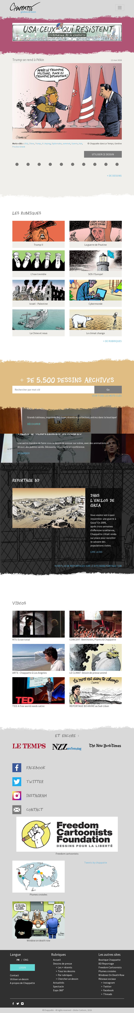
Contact (14, 975)
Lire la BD (96, 551)
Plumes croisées (107, 971)
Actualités (58, 982)
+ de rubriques (112, 341)
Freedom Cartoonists (110, 967)
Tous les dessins (66, 971)
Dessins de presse (62, 963)
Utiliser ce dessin (103, 154)
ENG (25, 959)
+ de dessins (114, 175)
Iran (80, 143)
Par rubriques (65, 975)
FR (18, 959)
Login (22, 967)
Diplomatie (57, 143)
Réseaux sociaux (107, 978)
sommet (66, 143)
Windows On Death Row (111, 975)
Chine (31, 143)
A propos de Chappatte (22, 983)
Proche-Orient (18, 146)
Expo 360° (58, 990)
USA (26, 143)
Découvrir (33, 424)
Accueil (57, 959)
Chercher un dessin (68, 978)
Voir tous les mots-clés (107, 395)
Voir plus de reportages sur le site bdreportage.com (88, 565)
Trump (38, 143)
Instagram (109, 982)
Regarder (23, 453)
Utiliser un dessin (19, 979)
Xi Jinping (46, 143)
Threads (107, 994)
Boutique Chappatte (109, 959)
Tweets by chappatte (95, 862)
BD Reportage (106, 963)
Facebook (108, 990)
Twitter (107, 986)
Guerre (74, 143)
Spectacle (58, 986)
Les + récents (65, 967)
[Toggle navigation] (119, 7)
